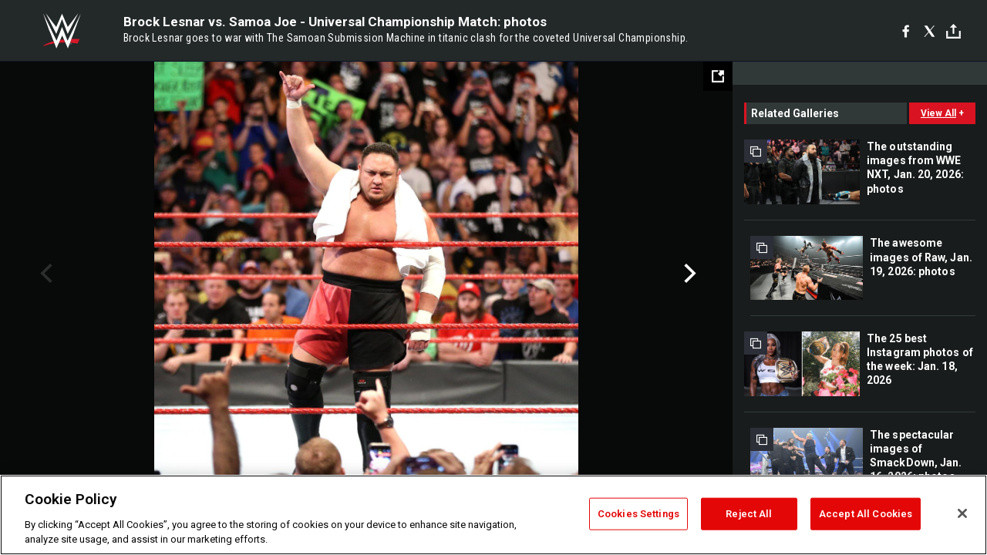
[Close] (962, 513)
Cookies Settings (638, 514)
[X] (930, 31)
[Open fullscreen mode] (718, 76)
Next (688, 274)
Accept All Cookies (865, 514)
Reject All (749, 514)
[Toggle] (953, 31)
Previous (44, 274)
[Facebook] (906, 31)
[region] (493, 515)
